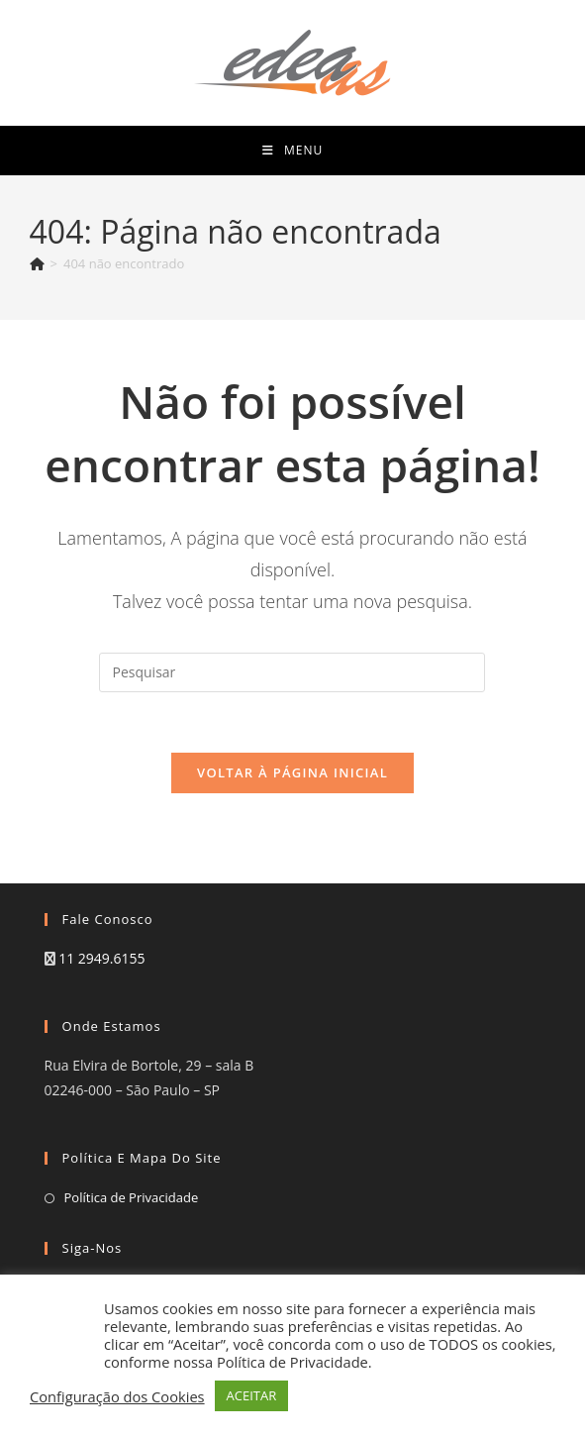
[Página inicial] (37, 263)
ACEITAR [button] (252, 1395)
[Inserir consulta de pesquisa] (292, 672)
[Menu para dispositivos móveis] (292, 150)
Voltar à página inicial (292, 772)
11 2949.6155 (101, 958)
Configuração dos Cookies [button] (117, 1396)
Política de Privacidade (131, 1197)
